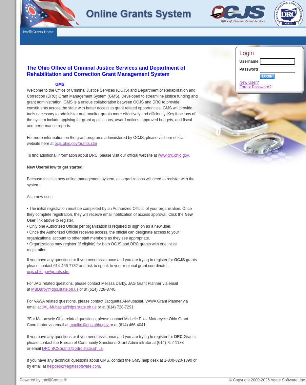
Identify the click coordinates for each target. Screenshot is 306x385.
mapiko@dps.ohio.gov (90, 325)
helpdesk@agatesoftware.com (73, 366)
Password (248, 69)
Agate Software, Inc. (288, 380)
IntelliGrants (52, 380)
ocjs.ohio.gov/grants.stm (76, 143)
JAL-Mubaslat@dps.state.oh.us (69, 307)
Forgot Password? (255, 87)
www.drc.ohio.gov (173, 155)
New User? (249, 82)
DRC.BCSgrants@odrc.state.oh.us (72, 348)
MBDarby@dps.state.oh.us (54, 289)
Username (248, 61)
